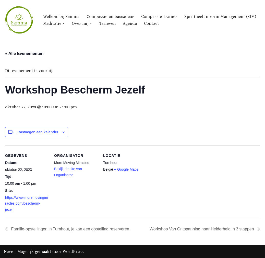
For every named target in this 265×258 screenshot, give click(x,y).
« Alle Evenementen (24, 53)
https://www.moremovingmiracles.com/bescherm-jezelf (26, 203)
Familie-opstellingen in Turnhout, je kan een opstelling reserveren (69, 229)
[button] (64, 23)
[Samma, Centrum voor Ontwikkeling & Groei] (19, 20)
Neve (8, 251)
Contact (151, 23)
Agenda (130, 23)
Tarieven (107, 23)
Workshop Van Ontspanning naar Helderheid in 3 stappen (202, 229)
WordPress (73, 251)
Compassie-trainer (159, 16)
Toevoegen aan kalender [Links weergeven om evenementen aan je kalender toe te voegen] (37, 132)
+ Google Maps (126, 169)
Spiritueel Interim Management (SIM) (220, 16)
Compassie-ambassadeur (110, 16)
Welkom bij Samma (61, 16)
